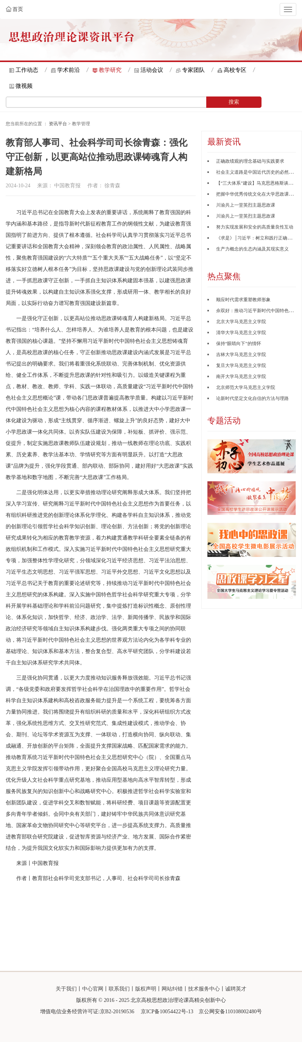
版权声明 (145, 989)
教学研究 (110, 70)
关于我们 (66, 989)
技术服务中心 (204, 989)
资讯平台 (58, 123)
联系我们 (119, 989)
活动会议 (151, 70)
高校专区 (235, 70)
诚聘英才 (235, 989)
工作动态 (27, 70)
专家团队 (193, 70)
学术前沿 (68, 70)
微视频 (24, 86)
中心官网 (92, 989)
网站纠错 (172, 989)
